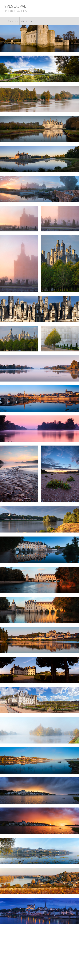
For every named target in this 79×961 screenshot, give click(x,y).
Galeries (13, 21)
